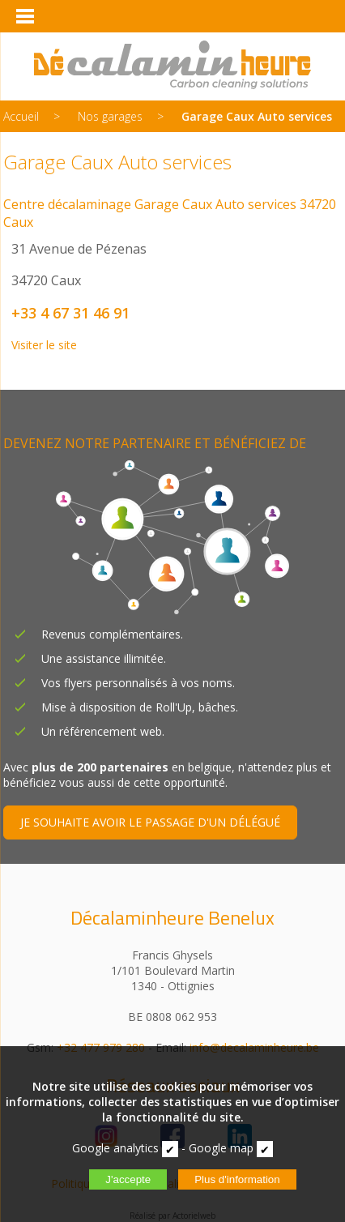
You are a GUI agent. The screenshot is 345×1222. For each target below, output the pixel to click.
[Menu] (24, 16)
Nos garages (110, 116)
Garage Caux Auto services (256, 116)
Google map (221, 1148)
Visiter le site (44, 344)
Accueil (21, 116)
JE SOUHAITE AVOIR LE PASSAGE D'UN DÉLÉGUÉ (150, 822)
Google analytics (115, 1148)
